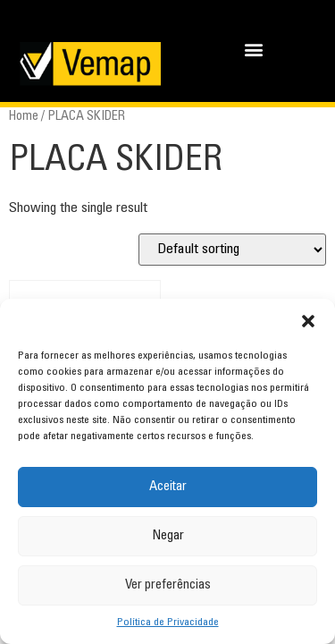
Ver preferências (168, 585)
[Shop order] (232, 249)
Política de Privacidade (168, 622)
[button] (308, 321)
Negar (168, 536)
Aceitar (168, 487)
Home (23, 116)
